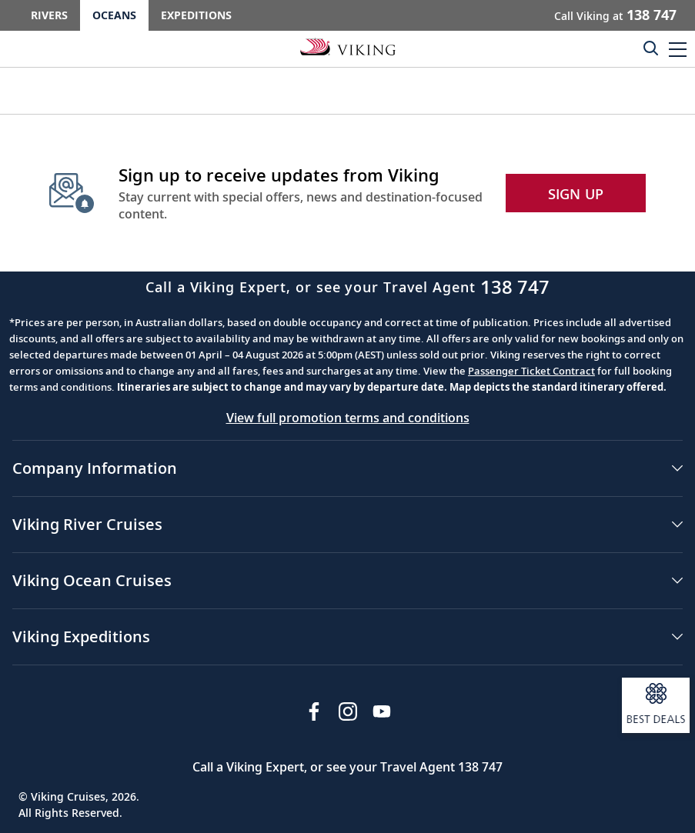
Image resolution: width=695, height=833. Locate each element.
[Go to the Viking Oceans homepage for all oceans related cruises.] (348, 46)
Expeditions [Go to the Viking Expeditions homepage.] (196, 15)
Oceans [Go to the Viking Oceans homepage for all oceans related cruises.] (114, 15)
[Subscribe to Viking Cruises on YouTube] (382, 711)
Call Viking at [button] (615, 14)
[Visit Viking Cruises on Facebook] (314, 711)
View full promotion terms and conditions (347, 417)
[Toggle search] (650, 47)
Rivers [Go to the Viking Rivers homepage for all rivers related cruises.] (49, 15)
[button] (677, 49)
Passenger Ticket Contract (531, 371)
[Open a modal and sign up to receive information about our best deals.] (656, 705)
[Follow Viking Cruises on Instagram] (348, 711)
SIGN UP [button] (576, 194)
